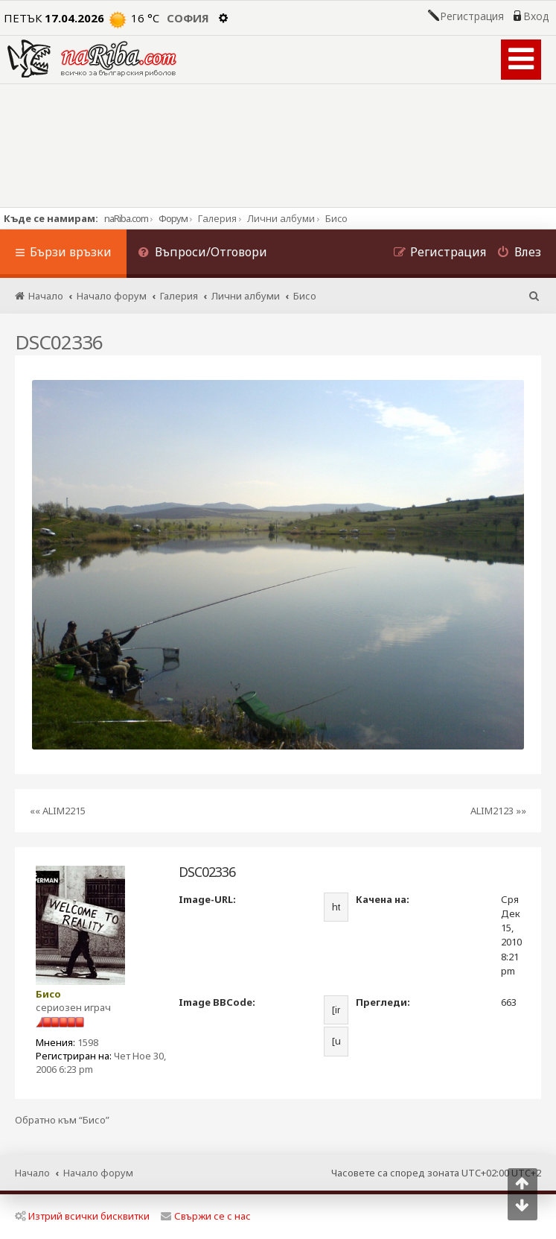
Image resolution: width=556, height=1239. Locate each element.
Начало (32, 1172)
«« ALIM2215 (58, 810)
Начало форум (98, 1172)
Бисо (48, 994)
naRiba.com (126, 218)
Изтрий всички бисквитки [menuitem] (82, 1216)
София (188, 17)
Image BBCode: (217, 1002)
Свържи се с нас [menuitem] (206, 1216)
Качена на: (382, 899)
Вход (536, 16)
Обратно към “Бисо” (62, 1120)
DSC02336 (59, 342)
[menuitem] (202, 253)
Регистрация (472, 16)
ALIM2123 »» (498, 810)
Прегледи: (383, 1002)
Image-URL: (207, 899)
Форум (173, 218)
